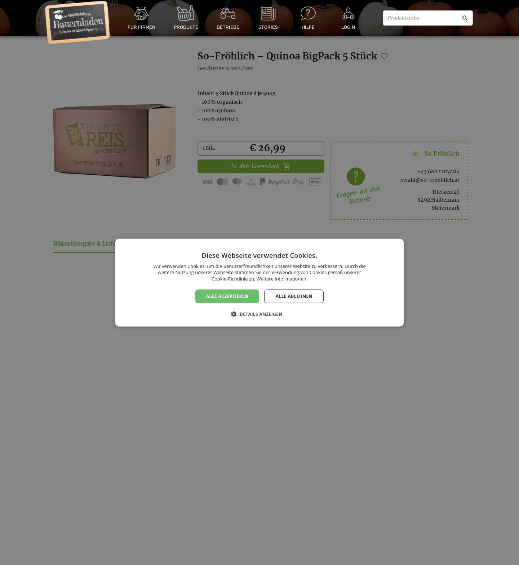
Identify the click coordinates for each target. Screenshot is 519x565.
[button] (259, 314)
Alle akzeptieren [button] (227, 296)
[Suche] (464, 18)
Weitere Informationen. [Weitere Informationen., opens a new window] (282, 278)
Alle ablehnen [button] (294, 296)
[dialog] (259, 282)
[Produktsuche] (428, 18)
